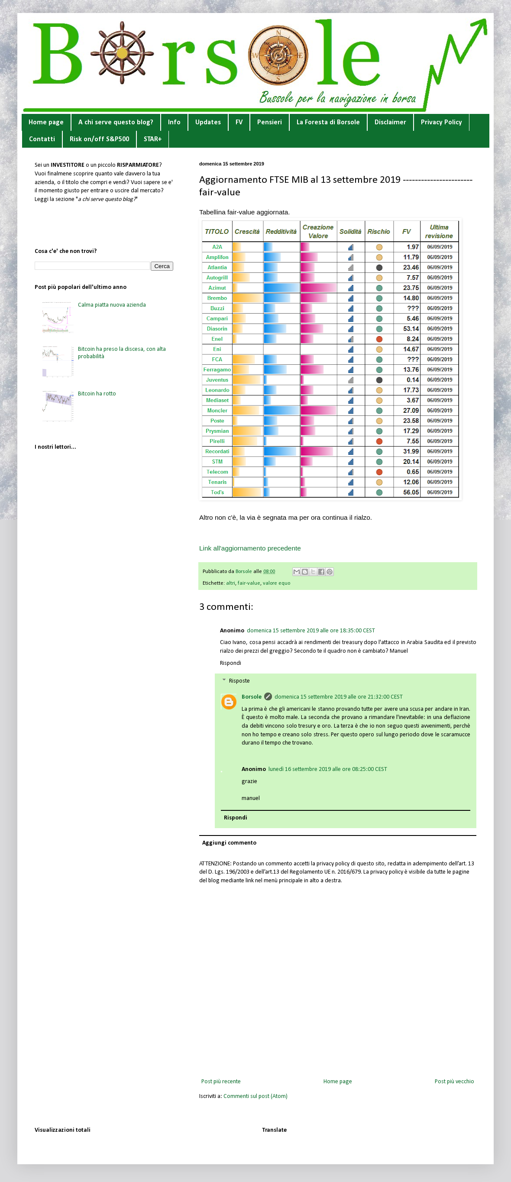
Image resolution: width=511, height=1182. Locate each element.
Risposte (239, 681)
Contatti (42, 139)
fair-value (249, 583)
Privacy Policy (441, 122)
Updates (208, 122)
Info (174, 122)
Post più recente (221, 1081)
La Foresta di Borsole (328, 122)
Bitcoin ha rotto (97, 394)
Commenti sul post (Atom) (255, 1096)
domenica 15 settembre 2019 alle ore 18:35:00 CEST (311, 631)
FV (239, 122)
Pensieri (269, 122)
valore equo (276, 583)
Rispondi (230, 663)
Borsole (252, 697)
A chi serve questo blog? (115, 122)
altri (230, 583)
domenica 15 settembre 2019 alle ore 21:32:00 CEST (339, 697)
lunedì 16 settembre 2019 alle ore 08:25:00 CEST (327, 769)
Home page (46, 122)
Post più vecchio (454, 1081)
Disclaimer (390, 122)
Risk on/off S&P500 (99, 139)
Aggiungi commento (229, 843)
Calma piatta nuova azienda (112, 305)
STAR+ (153, 139)
